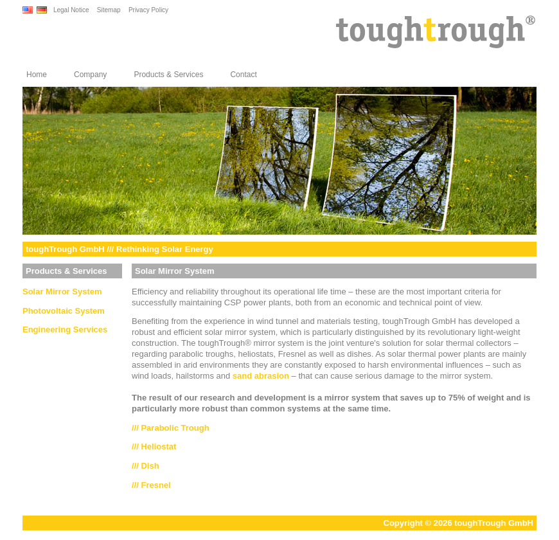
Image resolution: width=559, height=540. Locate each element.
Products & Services (168, 74)
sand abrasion (261, 376)
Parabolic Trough (175, 428)
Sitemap (109, 10)
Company (90, 74)
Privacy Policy (148, 10)
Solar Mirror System (62, 291)
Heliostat (158, 446)
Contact (243, 74)
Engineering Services (64, 329)
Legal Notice (71, 10)
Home (36, 74)
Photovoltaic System (63, 311)
